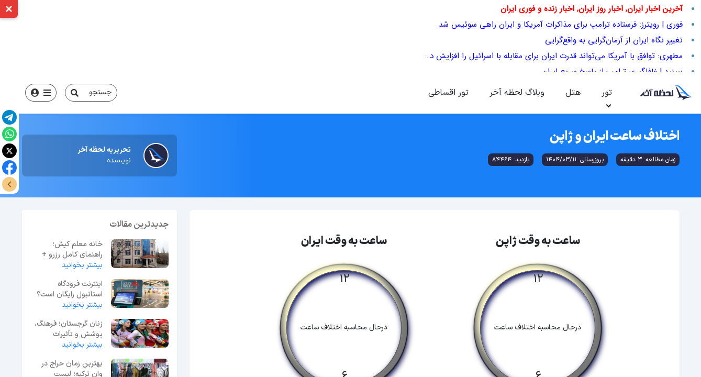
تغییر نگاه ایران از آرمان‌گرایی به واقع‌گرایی (614, 40)
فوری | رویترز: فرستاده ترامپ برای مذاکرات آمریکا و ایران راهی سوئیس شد (561, 24)
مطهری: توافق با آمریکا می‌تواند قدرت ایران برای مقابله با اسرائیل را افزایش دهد (551, 56)
